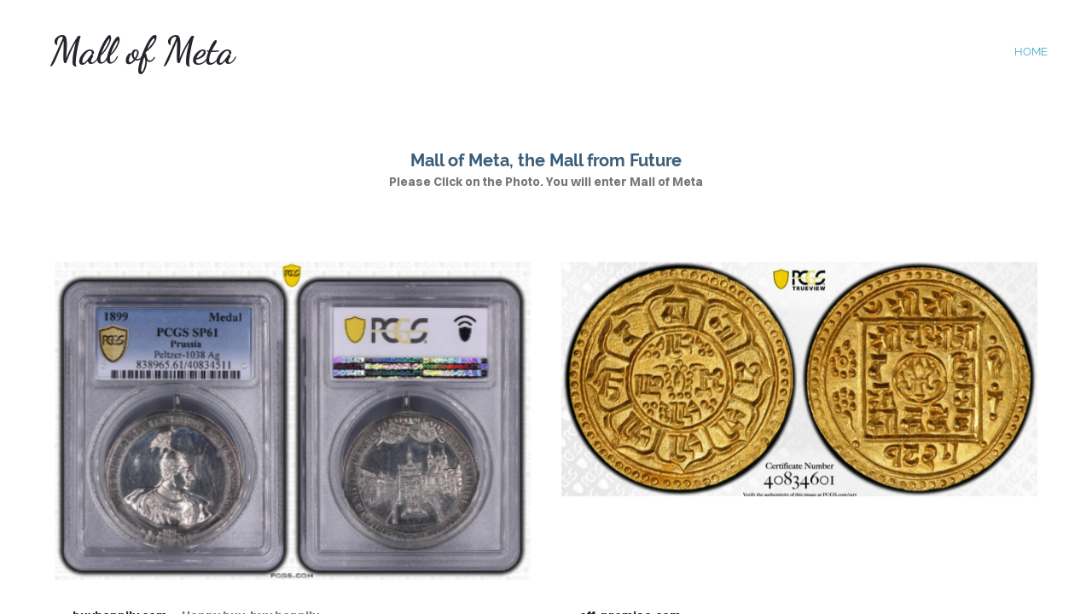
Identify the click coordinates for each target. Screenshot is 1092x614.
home (1031, 51)
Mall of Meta (142, 51)
